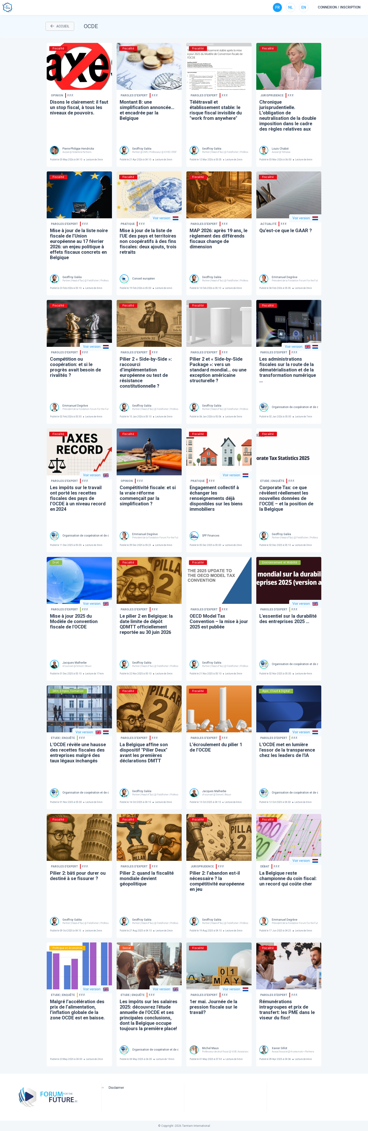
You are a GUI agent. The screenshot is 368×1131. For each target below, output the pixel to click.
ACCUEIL (59, 26)
